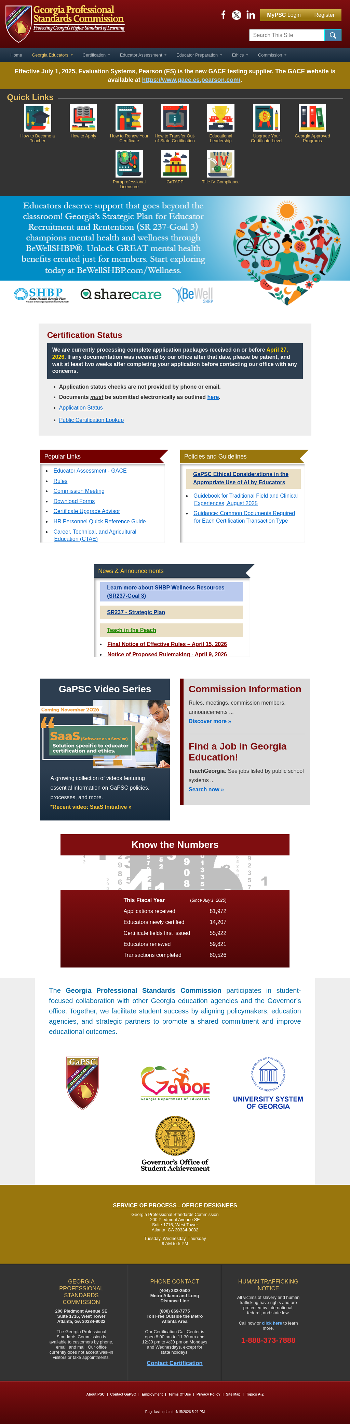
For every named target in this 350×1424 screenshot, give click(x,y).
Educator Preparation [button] (197, 55)
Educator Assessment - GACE (89, 471)
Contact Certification (175, 1363)
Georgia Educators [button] (50, 55)
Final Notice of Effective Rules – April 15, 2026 (167, 644)
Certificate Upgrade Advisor (86, 511)
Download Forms (74, 501)
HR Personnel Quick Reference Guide (99, 521)
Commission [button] (270, 55)
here (213, 397)
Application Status (81, 408)
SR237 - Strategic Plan (136, 612)
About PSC (95, 1394)
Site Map (233, 1394)
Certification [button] (95, 55)
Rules (60, 481)
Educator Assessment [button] (141, 55)
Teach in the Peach (131, 630)
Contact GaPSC (123, 1394)
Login (284, 15)
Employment (153, 1394)
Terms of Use (180, 1394)
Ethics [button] (238, 55)
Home (16, 55)
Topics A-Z (255, 1394)
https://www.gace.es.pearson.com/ (191, 79)
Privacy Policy (208, 1394)
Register (324, 15)
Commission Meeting (78, 491)
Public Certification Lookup (91, 420)
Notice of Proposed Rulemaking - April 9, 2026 (167, 654)
